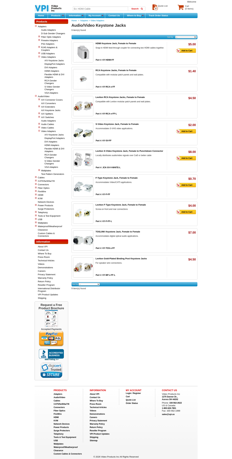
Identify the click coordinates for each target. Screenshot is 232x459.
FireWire (42, 191)
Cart (128, 396)
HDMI (40, 195)
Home (41, 15)
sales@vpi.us (168, 414)
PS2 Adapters (48, 44)
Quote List (131, 400)
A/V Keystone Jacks (54, 60)
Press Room (44, 257)
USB (40, 219)
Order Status (132, 403)
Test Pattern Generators (52, 174)
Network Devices (46, 202)
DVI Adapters (51, 67)
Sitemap (94, 440)
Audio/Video (44, 96)
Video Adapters (48, 57)
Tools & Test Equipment (49, 216)
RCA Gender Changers (51, 81)
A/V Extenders (48, 107)
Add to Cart (185, 50)
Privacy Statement (47, 274)
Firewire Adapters (49, 40)
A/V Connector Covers (52, 100)
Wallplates (46, 170)
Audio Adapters (48, 30)
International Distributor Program (49, 289)
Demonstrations (45, 267)
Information (76, 15)
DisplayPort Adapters (55, 64)
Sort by (170, 37)
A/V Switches (47, 117)
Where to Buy (135, 15)
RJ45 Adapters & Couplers (49, 48)
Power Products (45, 205)
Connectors (43, 184)
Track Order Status (158, 15)
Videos (41, 264)
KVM (40, 198)
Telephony (43, 212)
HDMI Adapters (52, 71)
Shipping (42, 298)
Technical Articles (46, 260)
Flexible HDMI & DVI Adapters (54, 75)
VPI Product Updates (48, 294)
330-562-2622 (175, 403)
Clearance (43, 230)
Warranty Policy (45, 278)
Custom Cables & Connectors (46, 234)
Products (57, 15)
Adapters (42, 26)
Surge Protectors (46, 209)
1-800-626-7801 (169, 408)
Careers (42, 271)
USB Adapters (48, 53)
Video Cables (47, 127)
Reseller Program (46, 285)
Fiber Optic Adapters (51, 37)
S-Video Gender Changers (52, 88)
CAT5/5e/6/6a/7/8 (46, 181)
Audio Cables (47, 124)
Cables (41, 177)
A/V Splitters (47, 114)
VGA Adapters (51, 93)
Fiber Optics (44, 188)
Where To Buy (44, 253)
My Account (95, 15)
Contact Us (114, 15)
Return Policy (44, 281)
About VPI (43, 246)
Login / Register (133, 393)
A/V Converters (48, 103)
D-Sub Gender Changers (53, 33)
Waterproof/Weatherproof (50, 226)
